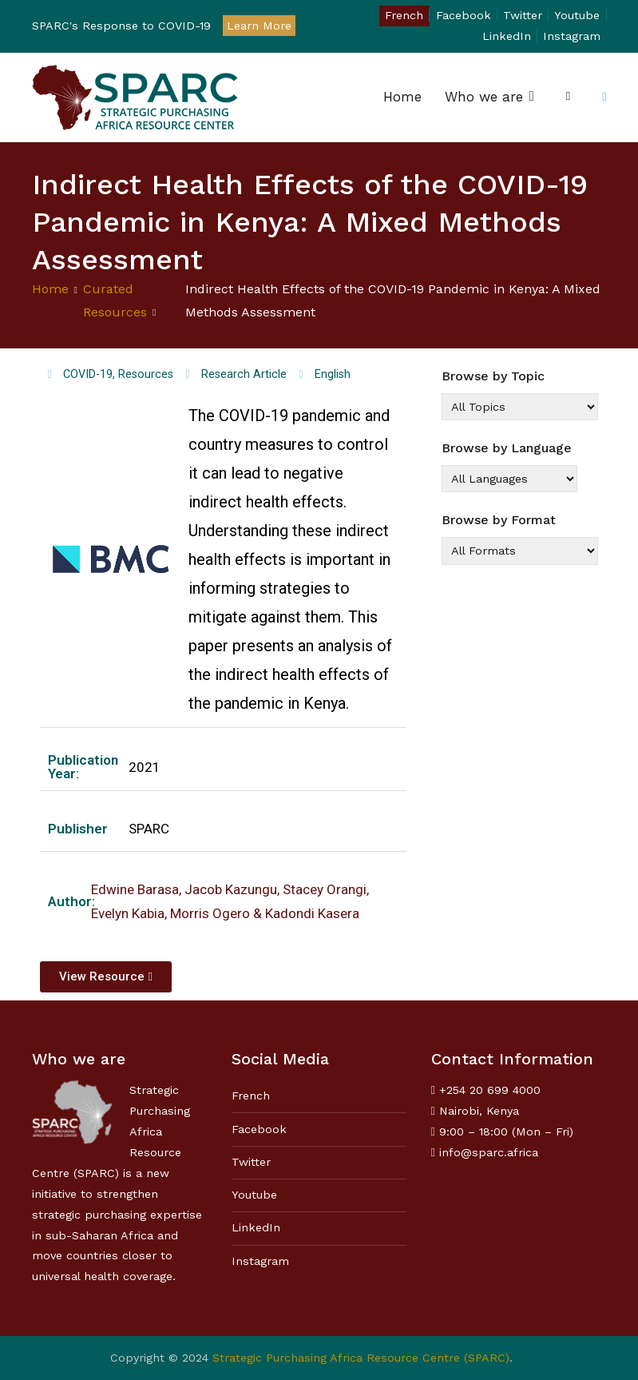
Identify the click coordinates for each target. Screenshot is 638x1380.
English (333, 374)
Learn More (259, 25)
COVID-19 (88, 374)
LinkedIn (506, 36)
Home (402, 97)
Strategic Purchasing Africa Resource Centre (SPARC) (360, 1357)
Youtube (577, 15)
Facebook (463, 15)
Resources (145, 374)
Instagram (571, 36)
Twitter (522, 15)
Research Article (244, 374)
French (404, 15)
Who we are (484, 97)
